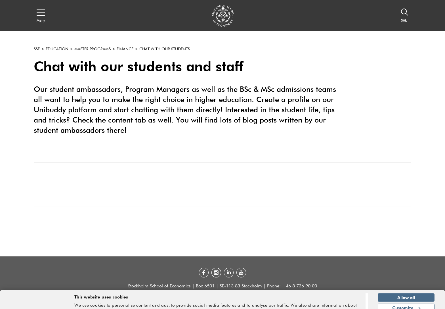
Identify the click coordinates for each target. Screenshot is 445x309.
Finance (125, 49)
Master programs (92, 49)
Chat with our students (164, 49)
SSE (37, 49)
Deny (406, 301)
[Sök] (404, 16)
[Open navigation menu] (41, 16)
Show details (346, 302)
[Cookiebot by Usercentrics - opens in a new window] (37, 301)
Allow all (406, 280)
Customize (406, 290)
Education (57, 49)
